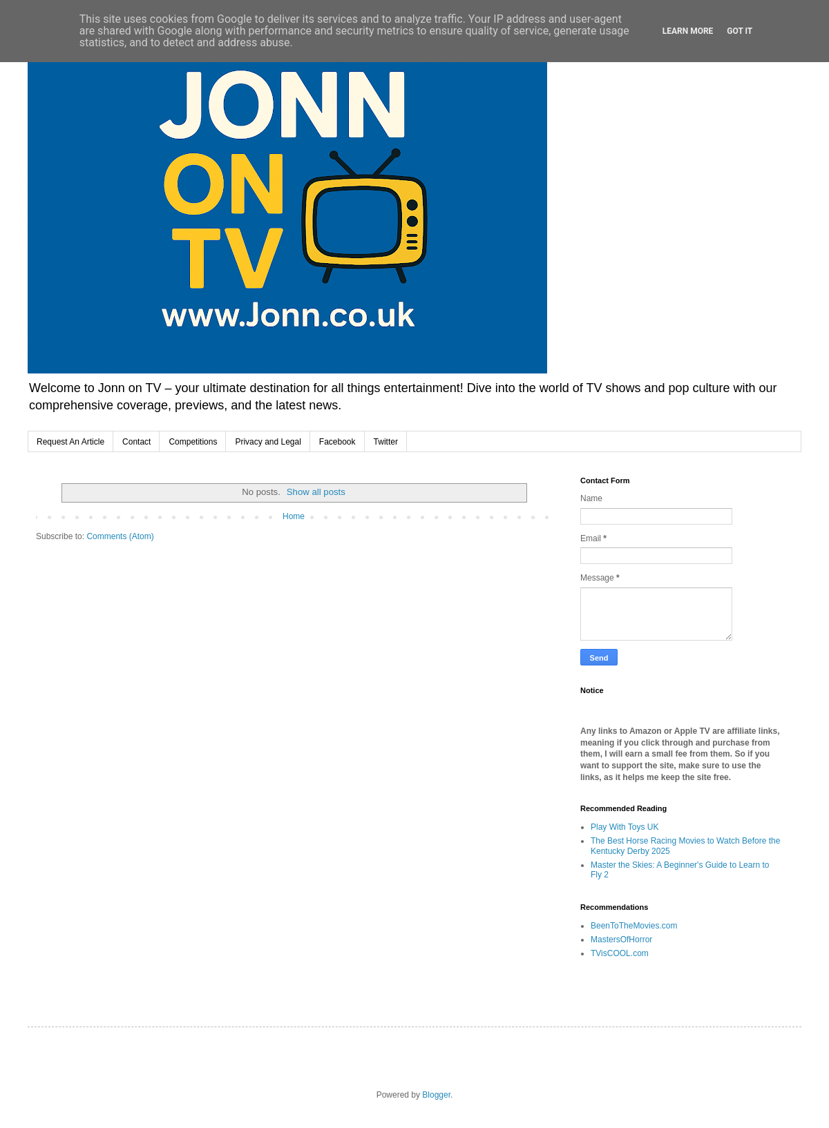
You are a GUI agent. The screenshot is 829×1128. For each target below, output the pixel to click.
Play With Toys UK (624, 827)
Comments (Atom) (119, 536)
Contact (136, 442)
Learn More (688, 31)
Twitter (386, 442)
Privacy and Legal (268, 442)
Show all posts (316, 492)
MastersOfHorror (621, 939)
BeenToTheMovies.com (634, 926)
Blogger (436, 1095)
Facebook (337, 442)
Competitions (193, 442)
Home (294, 516)
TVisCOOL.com (620, 953)
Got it (739, 31)
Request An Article (70, 442)
